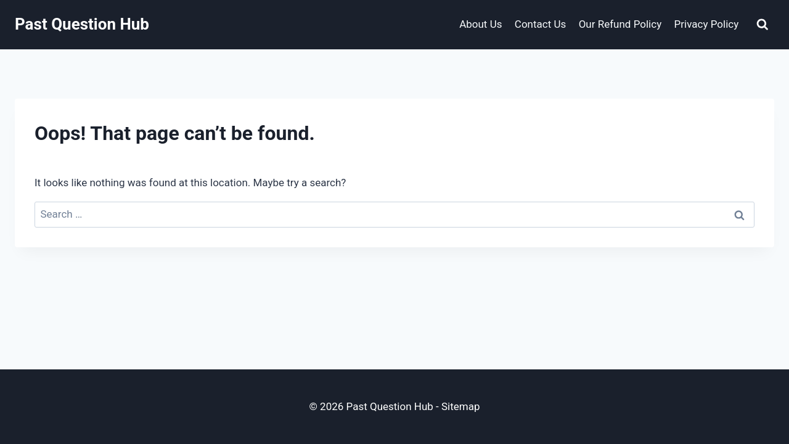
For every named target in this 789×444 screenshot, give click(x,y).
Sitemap (460, 406)
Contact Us (540, 24)
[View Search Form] (762, 24)
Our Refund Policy (620, 24)
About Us (480, 24)
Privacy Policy (706, 24)
